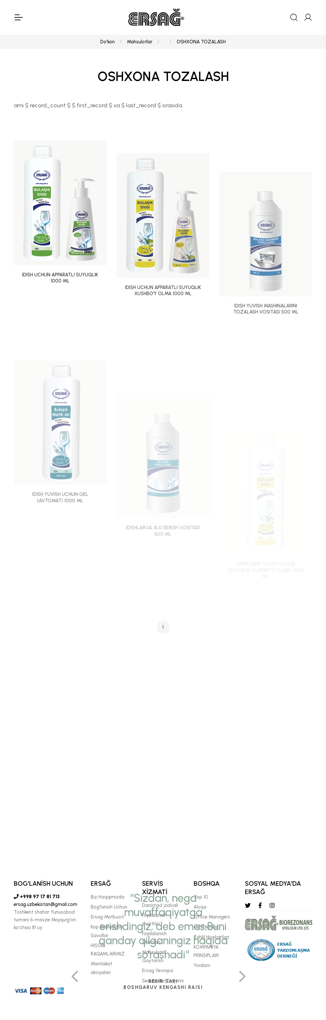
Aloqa (200, 907)
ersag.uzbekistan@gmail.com (45, 904)
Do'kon (107, 42)
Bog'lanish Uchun (109, 907)
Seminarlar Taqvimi (163, 981)
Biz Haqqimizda (107, 897)
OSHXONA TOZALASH (201, 42)
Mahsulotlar (139, 42)
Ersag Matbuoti (107, 917)
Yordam (202, 965)
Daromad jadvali (160, 905)
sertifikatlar (206, 927)
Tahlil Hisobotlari (211, 937)
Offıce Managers (212, 917)
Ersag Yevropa (157, 970)
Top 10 (201, 897)
